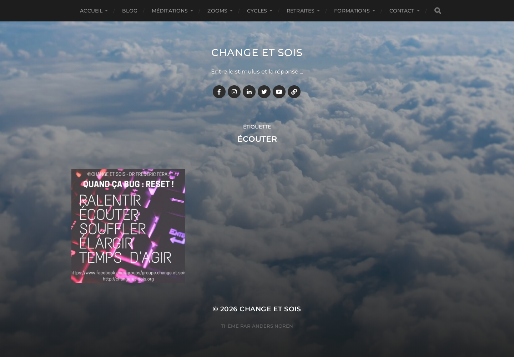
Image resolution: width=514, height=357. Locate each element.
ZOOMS (217, 10)
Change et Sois (257, 52)
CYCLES (257, 10)
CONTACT (401, 10)
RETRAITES (300, 10)
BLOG (129, 10)
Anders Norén (272, 326)
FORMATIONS (351, 10)
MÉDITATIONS (170, 10)
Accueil (91, 10)
